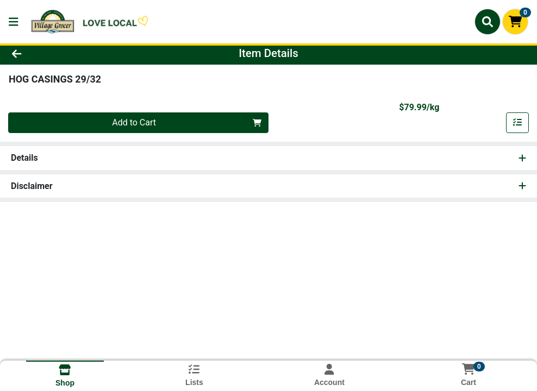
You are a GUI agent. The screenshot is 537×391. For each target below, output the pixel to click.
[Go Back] (74, 53)
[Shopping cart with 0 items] (515, 22)
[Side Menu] (13, 22)
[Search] (487, 22)
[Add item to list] (517, 122)
